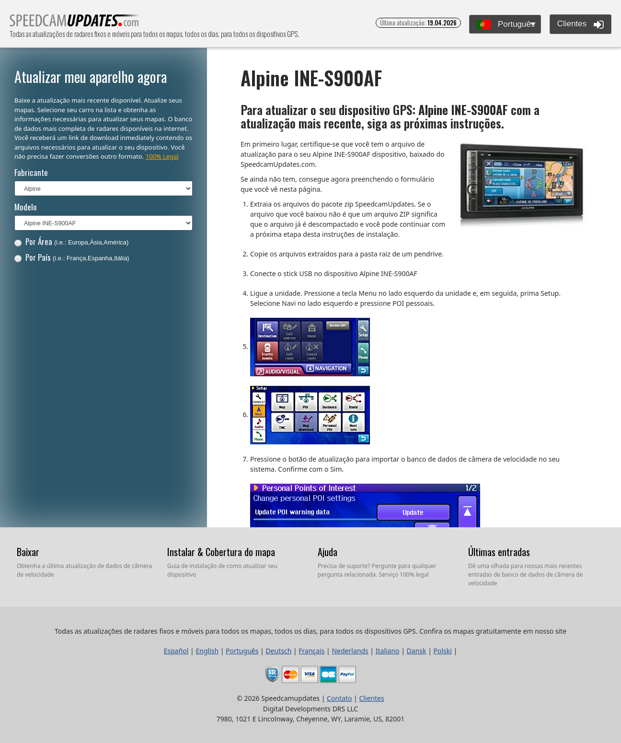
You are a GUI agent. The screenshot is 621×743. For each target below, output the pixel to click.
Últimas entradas (499, 552)
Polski (443, 650)
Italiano (388, 650)
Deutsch (278, 650)
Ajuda (327, 552)
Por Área (71, 241)
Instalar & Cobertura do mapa (221, 552)
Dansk (416, 650)
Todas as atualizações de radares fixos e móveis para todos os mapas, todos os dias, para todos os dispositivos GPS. (75, 23)
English (207, 650)
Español (176, 650)
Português (506, 25)
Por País (71, 257)
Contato (339, 698)
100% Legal (161, 156)
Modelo (25, 207)
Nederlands (350, 650)
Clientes (580, 24)
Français (311, 650)
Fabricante (31, 172)
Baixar (28, 552)
